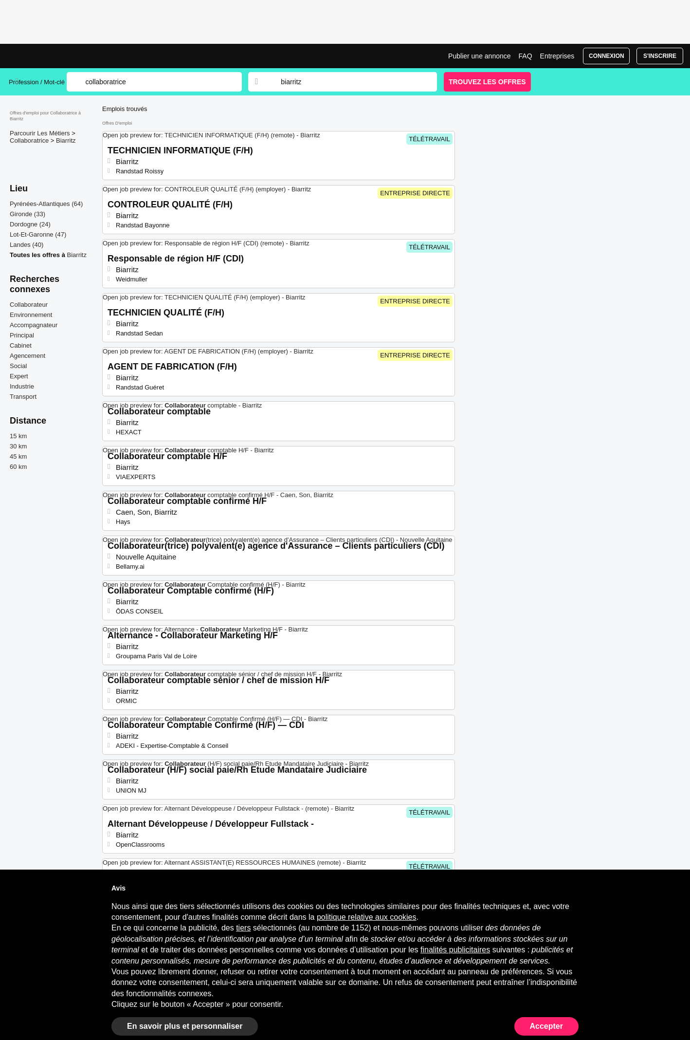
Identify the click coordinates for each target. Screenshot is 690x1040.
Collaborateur (29, 304)
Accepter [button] (546, 1026)
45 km (18, 456)
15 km (18, 436)
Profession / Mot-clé (37, 82)
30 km (18, 446)
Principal (22, 335)
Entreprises (557, 56)
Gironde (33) (27, 214)
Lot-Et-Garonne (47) (38, 234)
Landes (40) (26, 244)
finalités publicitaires (455, 950)
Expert (19, 376)
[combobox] (349, 82)
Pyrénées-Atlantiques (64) (46, 203)
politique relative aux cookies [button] (367, 917)
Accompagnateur (33, 325)
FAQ (525, 56)
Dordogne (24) (30, 224)
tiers (243, 928)
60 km (18, 466)
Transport (23, 396)
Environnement (31, 314)
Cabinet (21, 345)
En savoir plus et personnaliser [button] (184, 1026)
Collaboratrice (30, 140)
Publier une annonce (479, 56)
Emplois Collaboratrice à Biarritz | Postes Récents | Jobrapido (45, 56)
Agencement (27, 355)
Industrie (22, 386)
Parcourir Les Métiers (41, 133)
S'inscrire (659, 56)
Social (18, 366)
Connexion (606, 56)
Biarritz (65, 140)
